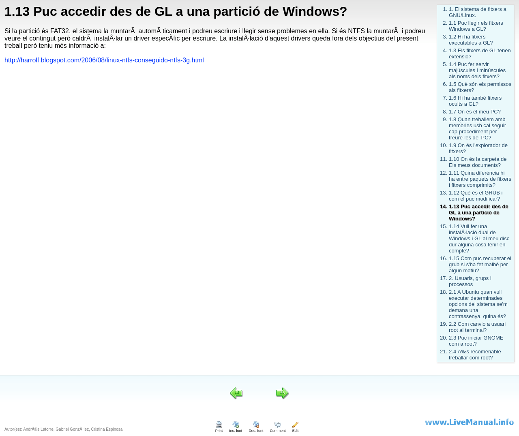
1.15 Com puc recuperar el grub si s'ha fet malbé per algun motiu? (480, 264)
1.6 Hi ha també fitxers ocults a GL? (475, 101)
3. (445, 37)
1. (445, 9)
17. (443, 278)
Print (219, 429)
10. (443, 145)
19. (443, 324)
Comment (277, 429)
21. (443, 351)
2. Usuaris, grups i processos (470, 281)
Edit (295, 429)
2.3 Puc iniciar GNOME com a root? (476, 341)
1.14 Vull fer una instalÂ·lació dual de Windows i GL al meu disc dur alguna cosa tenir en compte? (479, 238)
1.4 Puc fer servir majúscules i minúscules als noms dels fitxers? (477, 70)
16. (443, 258)
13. (443, 193)
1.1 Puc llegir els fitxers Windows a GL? (476, 26)
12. (443, 173)
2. (445, 23)
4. (445, 50)
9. (445, 119)
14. (443, 206)
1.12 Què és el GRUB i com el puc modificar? (475, 196)
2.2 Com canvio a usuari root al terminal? (477, 327)
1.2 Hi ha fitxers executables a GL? (471, 40)
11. (443, 159)
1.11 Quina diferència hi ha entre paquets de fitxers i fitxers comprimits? (480, 179)
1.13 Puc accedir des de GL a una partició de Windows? (478, 212)
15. (443, 226)
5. (445, 64)
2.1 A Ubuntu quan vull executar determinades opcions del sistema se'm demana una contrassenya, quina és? (478, 304)
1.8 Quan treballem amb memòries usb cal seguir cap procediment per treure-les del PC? (477, 128)
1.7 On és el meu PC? (475, 112)
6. (445, 84)
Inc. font (235, 429)
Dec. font (256, 429)
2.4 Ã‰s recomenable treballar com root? (475, 354)
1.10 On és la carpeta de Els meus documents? (477, 162)
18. (443, 292)
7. (445, 98)
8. (445, 112)
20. (443, 338)
